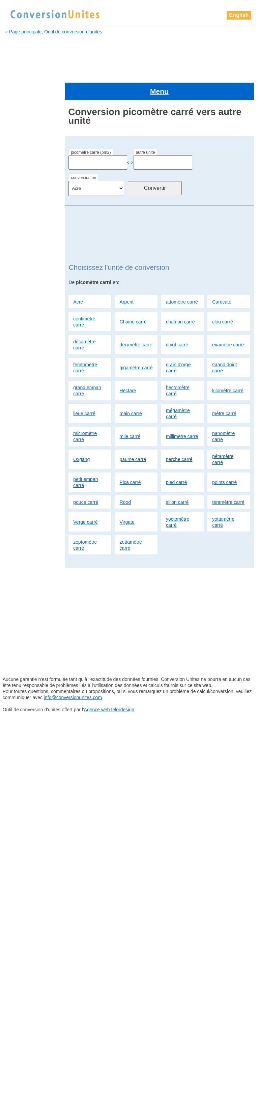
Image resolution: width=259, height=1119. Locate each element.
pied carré (176, 459)
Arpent (127, 278)
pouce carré (85, 479)
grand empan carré (87, 367)
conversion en (83, 154)
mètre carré (224, 390)
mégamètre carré (178, 390)
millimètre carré (182, 413)
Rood (125, 479)
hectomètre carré (178, 367)
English (239, 15)
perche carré (179, 436)
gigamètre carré (136, 344)
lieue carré (84, 390)
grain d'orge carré (178, 344)
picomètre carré (27, 462)
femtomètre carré (85, 344)
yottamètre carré (223, 499)
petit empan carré (85, 459)
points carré (224, 459)
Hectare (128, 367)
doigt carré (177, 321)
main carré (131, 390)
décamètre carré (84, 321)
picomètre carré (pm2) (91, 129)
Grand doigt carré (224, 344)
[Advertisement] (130, 56)
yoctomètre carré (177, 499)
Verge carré (85, 498)
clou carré (222, 298)
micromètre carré (85, 413)
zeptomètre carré (85, 521)
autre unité (145, 129)
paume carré (133, 436)
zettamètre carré (131, 521)
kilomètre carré (227, 367)
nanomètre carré (223, 413)
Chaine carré (133, 298)
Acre (78, 278)
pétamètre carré (222, 436)
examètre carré (228, 321)
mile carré (130, 413)
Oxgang (81, 436)
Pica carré (130, 459)
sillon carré (177, 479)
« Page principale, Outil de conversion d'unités (53, 31)
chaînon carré (180, 298)
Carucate (221, 278)
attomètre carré (182, 278)
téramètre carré (228, 479)
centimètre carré (84, 298)
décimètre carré (136, 321)
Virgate (127, 498)
